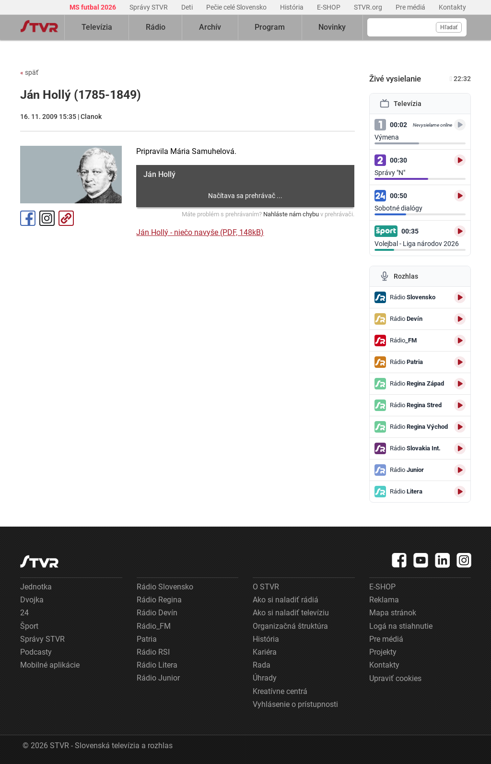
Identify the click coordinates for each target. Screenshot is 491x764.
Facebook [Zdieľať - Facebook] (27, 218)
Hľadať (448, 27)
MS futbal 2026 (93, 7)
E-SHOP (329, 7)
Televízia (97, 27)
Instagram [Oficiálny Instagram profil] (47, 218)
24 (24, 612)
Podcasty (36, 652)
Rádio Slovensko (165, 586)
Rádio (155, 27)
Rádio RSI (153, 652)
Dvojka (32, 599)
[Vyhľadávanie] (417, 27)
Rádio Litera (157, 665)
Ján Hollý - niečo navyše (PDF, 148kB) (200, 232)
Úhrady (265, 677)
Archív (210, 27)
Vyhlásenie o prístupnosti (295, 704)
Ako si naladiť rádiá (285, 599)
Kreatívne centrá (280, 691)
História (292, 7)
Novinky (332, 27)
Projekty (383, 652)
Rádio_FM (154, 626)
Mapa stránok (392, 612)
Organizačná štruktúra (290, 626)
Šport (29, 626)
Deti (187, 7)
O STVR (266, 586)
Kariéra (265, 652)
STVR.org (369, 7)
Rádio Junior (158, 677)
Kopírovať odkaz (66, 218)
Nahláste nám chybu (291, 214)
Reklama (384, 599)
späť (29, 72)
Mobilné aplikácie (50, 665)
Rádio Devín (157, 612)
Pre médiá (411, 7)
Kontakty (452, 7)
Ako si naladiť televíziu (291, 612)
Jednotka (36, 586)
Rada (261, 665)
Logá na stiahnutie (401, 626)
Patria (147, 639)
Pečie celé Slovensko (237, 7)
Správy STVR (149, 7)
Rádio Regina (159, 599)
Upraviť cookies (395, 678)
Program (270, 27)
